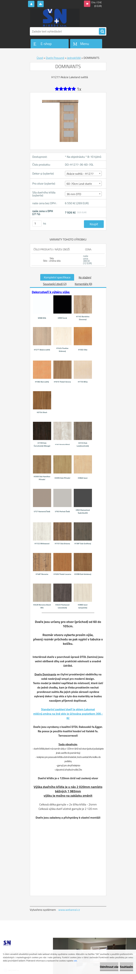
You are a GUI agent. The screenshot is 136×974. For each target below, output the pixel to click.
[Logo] (55, 18)
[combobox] (83, 173)
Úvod (40, 58)
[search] (102, 31)
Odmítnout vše (109, 967)
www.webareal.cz (69, 909)
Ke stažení (85, 277)
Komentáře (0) (83, 284)
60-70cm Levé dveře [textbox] (79, 183)
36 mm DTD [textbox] (74, 194)
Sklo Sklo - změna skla (51, 260)
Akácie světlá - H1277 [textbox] (80, 173)
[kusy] (37, 223)
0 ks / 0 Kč (96, 2)
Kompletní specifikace (57, 277)
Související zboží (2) (54, 284)
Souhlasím (126, 967)
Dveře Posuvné (55, 58)
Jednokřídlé (74, 58)
